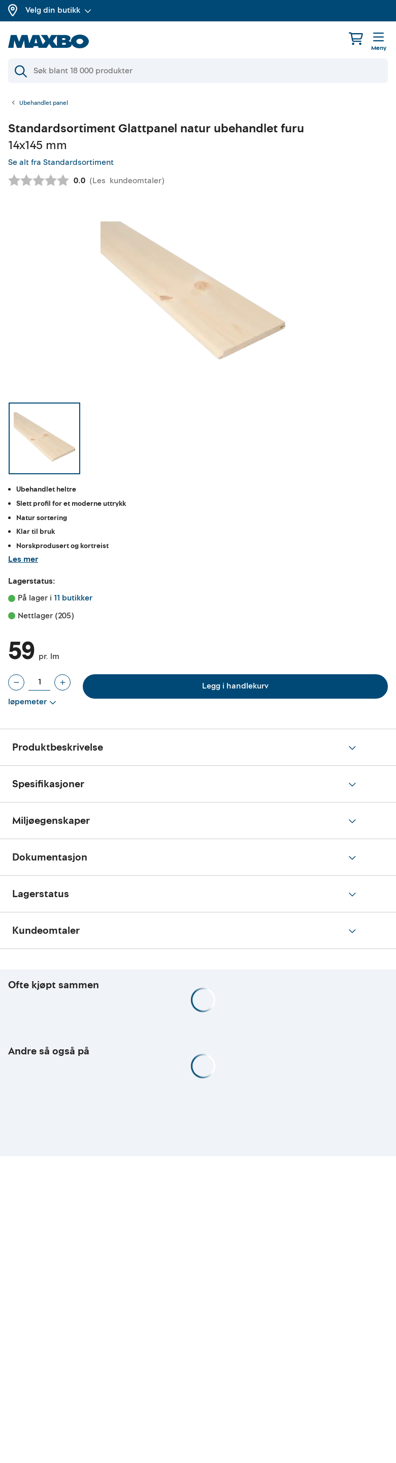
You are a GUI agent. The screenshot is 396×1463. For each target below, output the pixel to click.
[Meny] (379, 42)
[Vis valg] (32, 702)
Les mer (23, 559)
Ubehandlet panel (43, 103)
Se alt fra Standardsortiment (61, 162)
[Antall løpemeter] (39, 682)
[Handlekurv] (356, 38)
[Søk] (198, 71)
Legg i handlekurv (235, 686)
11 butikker (73, 598)
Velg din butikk (58, 10)
